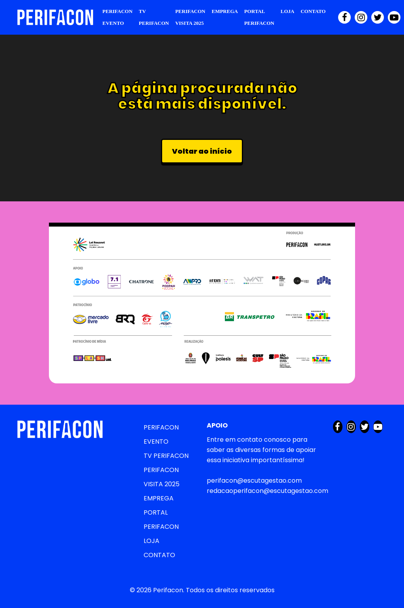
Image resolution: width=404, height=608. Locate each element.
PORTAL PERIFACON (259, 17)
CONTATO (313, 11)
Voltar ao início (202, 151)
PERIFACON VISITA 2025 (190, 17)
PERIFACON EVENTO (118, 17)
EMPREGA (224, 11)
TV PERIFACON (154, 17)
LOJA (287, 11)
